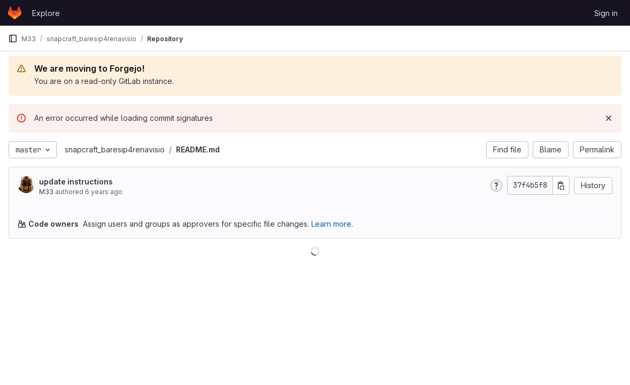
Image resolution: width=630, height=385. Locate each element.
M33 (46, 192)
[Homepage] (15, 12)
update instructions (76, 181)
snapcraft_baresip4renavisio (115, 149)
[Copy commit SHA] (561, 185)
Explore (46, 13)
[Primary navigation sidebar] (12, 38)
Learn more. (332, 223)
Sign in (606, 13)
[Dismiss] (608, 118)
